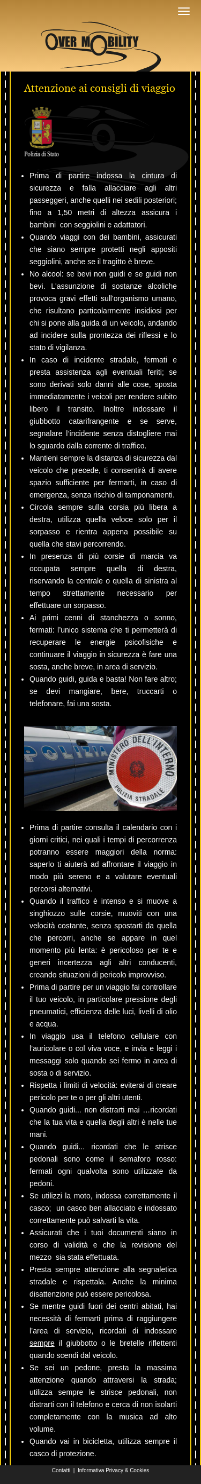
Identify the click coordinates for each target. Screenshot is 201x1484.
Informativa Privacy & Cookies (113, 1470)
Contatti (61, 1470)
